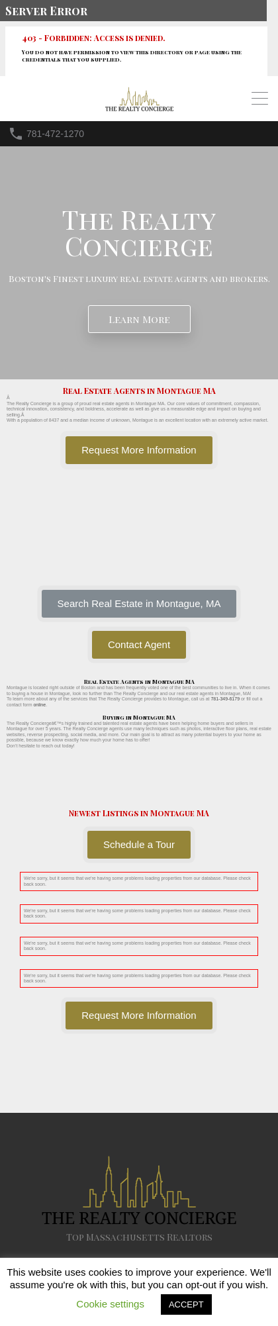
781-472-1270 (55, 133)
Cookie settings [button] (110, 1303)
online (39, 704)
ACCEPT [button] (186, 1304)
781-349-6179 (225, 698)
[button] (139, 604)
